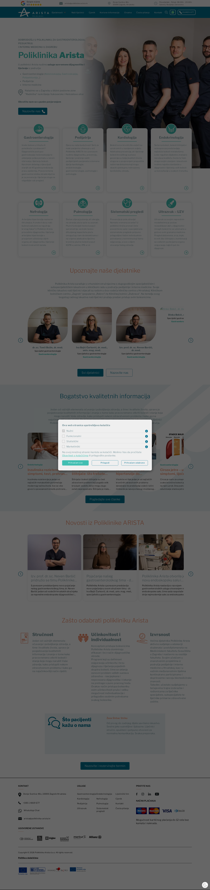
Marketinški (73, 446)
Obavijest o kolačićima (75, 455)
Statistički (72, 441)
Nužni (69, 430)
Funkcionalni (73, 436)
